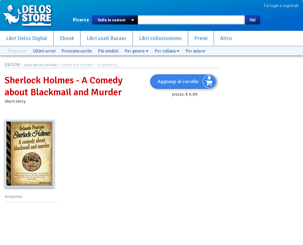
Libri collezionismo (160, 38)
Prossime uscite (77, 51)
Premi (201, 38)
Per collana (167, 51)
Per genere (136, 51)
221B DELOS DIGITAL (41, 65)
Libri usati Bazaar (106, 38)
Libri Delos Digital (26, 38)
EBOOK (12, 65)
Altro (226, 38)
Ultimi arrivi (44, 51)
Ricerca (81, 20)
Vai (252, 19)
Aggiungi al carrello (178, 82)
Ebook (67, 38)
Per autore (195, 51)
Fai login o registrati (281, 5)
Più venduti (108, 51)
